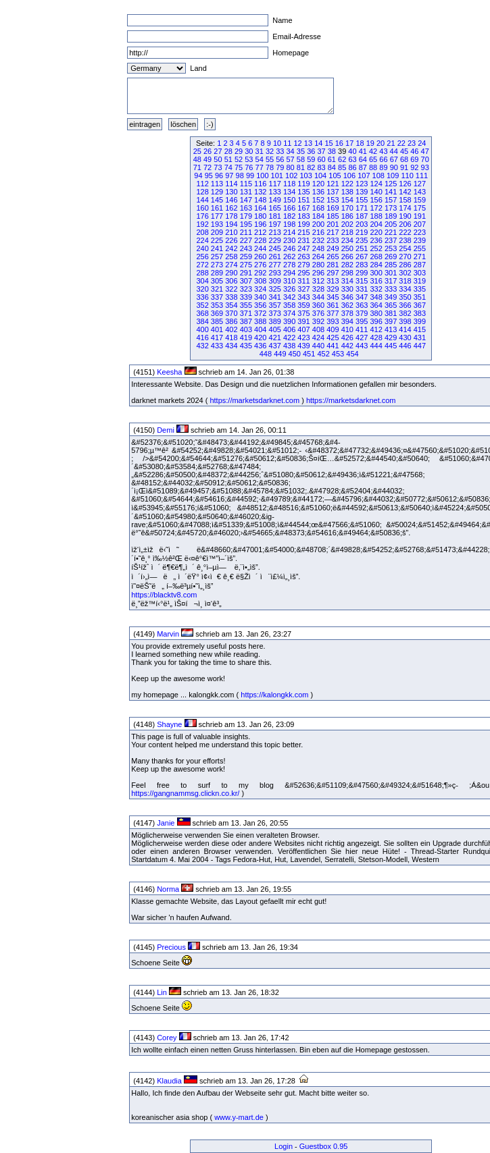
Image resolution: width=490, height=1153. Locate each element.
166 (289, 208)
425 (332, 337)
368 (202, 313)
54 (259, 159)
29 (239, 151)
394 (347, 321)
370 (231, 313)
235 (362, 240)
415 (420, 329)
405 (275, 329)
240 (202, 248)
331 (362, 289)
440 (318, 346)
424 (318, 337)
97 (229, 175)
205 (391, 224)
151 (303, 200)
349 (391, 297)
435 (246, 346)
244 (260, 248)
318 (405, 281)
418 (231, 337)
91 (404, 167)
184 (318, 216)
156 (376, 200)
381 (391, 313)
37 (321, 151)
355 (246, 305)
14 (318, 143)
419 (246, 337)
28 (228, 151)
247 (303, 248)
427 (362, 337)
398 (405, 321)
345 (332, 297)
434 (231, 346)
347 (362, 297)
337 (217, 297)
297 (332, 273)
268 (376, 256)
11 (287, 143)
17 (349, 143)
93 (425, 167)
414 (405, 329)
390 (289, 321)
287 (420, 265)
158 (405, 200)
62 (342, 159)
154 (347, 200)
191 (420, 216)
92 (414, 167)
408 (318, 329)
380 (376, 313)
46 (414, 151)
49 (207, 159)
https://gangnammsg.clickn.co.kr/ (185, 793)
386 (231, 321)
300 (376, 273)
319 (420, 281)
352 (202, 305)
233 (332, 240)
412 (376, 329)
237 (391, 240)
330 (347, 289)
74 (228, 167)
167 (303, 208)
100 (262, 175)
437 (275, 346)
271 (420, 256)
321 (217, 289)
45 (404, 151)
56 (280, 159)
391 (303, 321)
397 (391, 321)
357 (275, 305)
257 (217, 256)
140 (376, 192)
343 (303, 297)
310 (289, 281)
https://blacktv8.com (164, 595)
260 (260, 256)
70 (425, 159)
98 (240, 175)
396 (376, 321)
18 (360, 143)
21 (391, 143)
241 (217, 248)
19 (370, 143)
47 (425, 151)
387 (246, 321)
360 (318, 305)
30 (249, 151)
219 (362, 232)
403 (246, 329)
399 (420, 321)
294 (289, 273)
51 (228, 159)
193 (217, 224)
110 (407, 175)
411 (362, 329)
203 (362, 224)
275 (246, 265)
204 (376, 224)
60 (321, 159)
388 (260, 321)
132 (260, 192)
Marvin (168, 634)
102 (291, 175)
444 (376, 346)
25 (197, 151)
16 (339, 143)
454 (352, 354)
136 (318, 192)
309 (275, 281)
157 (391, 200)
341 (275, 297)
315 (362, 281)
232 (318, 240)
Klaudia (169, 1081)
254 (405, 248)
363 (362, 305)
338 (231, 297)
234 (347, 240)
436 (260, 346)
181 (275, 216)
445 (391, 346)
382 (405, 313)
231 (303, 240)
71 (197, 167)
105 (334, 175)
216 (318, 232)
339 (246, 297)
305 (217, 281)
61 (332, 159)
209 (217, 232)
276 (260, 265)
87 (363, 167)
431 (420, 337)
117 (275, 184)
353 (217, 305)
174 (405, 208)
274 (231, 265)
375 (303, 313)
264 (318, 256)
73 (218, 167)
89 (383, 167)
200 (318, 224)
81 (301, 167)
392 (318, 321)
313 (332, 281)
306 (231, 281)
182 (289, 216)
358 (289, 305)
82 (311, 167)
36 (311, 151)
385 (217, 321)
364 (376, 305)
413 (391, 329)
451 (309, 354)
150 (289, 200)
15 (328, 143)
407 (303, 329)
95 (209, 175)
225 (217, 240)
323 (246, 289)
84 (332, 167)
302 (405, 273)
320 (202, 289)
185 (332, 216)
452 (323, 354)
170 (347, 208)
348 (376, 297)
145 (217, 200)
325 (275, 289)
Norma (168, 889)
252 (376, 248)
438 (289, 346)
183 (303, 216)
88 (373, 167)
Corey (166, 1038)
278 (289, 265)
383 (420, 313)
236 (376, 240)
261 (275, 256)
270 (405, 256)
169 (332, 208)
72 (207, 167)
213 (275, 232)
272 (202, 265)
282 (347, 265)
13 (308, 143)
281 (332, 265)
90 (394, 167)
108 (378, 175)
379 (362, 313)
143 (420, 192)
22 (401, 143)
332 (376, 289)
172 (376, 208)
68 (404, 159)
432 (202, 346)
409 (332, 329)
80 (291, 167)
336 (202, 297)
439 (303, 346)
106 (349, 175)
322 (231, 289)
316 (376, 281)
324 (260, 289)
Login (283, 1146)
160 (202, 208)
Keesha (169, 372)
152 (318, 200)
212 (260, 232)
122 (347, 184)
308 (260, 281)
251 (362, 248)
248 (318, 248)
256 (202, 256)
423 (303, 337)
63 (352, 159)
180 (260, 216)
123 (362, 184)
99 (250, 175)
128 (202, 192)
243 (246, 248)
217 (332, 232)
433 (217, 346)
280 (318, 265)
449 (280, 354)
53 (249, 159)
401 (217, 329)
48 (197, 159)
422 (289, 337)
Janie (165, 823)
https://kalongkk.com (274, 695)
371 (246, 313)
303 (420, 273)
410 (347, 329)
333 (391, 289)
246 (289, 248)
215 (303, 232)
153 (332, 200)
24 (422, 143)
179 (246, 216)
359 (303, 305)
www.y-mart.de (239, 1117)
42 (373, 151)
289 (217, 273)
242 (231, 248)
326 (289, 289)
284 (376, 265)
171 (362, 208)
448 (266, 354)
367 (420, 305)
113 (217, 184)
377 (332, 313)
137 (332, 192)
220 (376, 232)
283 (362, 265)
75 (239, 167)
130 (231, 192)
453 (338, 354)
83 (321, 167)
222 (405, 232)
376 (318, 313)
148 (260, 200)
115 (246, 184)
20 (380, 143)
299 (362, 273)
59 (311, 159)
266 (347, 256)
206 (405, 224)
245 (275, 248)
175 (420, 208)
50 (218, 159)
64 (363, 159)
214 (289, 232)
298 (347, 273)
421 (275, 337)
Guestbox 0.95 (323, 1146)
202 (347, 224)
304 (202, 281)
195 (246, 224)
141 (391, 192)
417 (217, 337)
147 (246, 200)
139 (362, 192)
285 (391, 265)
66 (383, 159)
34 (291, 151)
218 (347, 232)
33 (280, 151)
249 (332, 248)
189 (391, 216)
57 (291, 159)
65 (373, 159)
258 (231, 256)
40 (352, 151)
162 (231, 208)
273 (217, 265)
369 (217, 313)
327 (303, 289)
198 (289, 224)
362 (347, 305)
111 (422, 175)
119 (303, 184)
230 (289, 240)
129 (217, 192)
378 (347, 313)
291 (246, 273)
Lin (162, 992)
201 (332, 224)
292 (260, 273)
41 (363, 151)
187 (362, 216)
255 (420, 248)
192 (202, 224)
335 (420, 289)
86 (352, 167)
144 (202, 200)
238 (405, 240)
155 (362, 200)
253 (391, 248)
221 (391, 232)
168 (318, 208)
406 (289, 329)
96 (219, 175)
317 (391, 281)
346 (347, 297)
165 (275, 208)
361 (332, 305)
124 (376, 184)
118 (289, 184)
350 (405, 297)
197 (275, 224)
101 (277, 175)
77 (259, 167)
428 (376, 337)
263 (303, 256)
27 (218, 151)
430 (405, 337)
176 (202, 216)
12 (298, 143)
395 (362, 321)
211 (246, 232)
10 (277, 143)
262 (289, 256)
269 (391, 256)
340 (260, 297)
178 (231, 216)
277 (275, 265)
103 (305, 175)
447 (420, 346)
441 (332, 346)
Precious (171, 947)
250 (347, 248)
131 (246, 192)
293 (275, 273)
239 (420, 240)
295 (303, 273)
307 (246, 281)
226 (231, 240)
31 (259, 151)
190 (405, 216)
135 (303, 192)
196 (260, 224)
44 (394, 151)
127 (420, 184)
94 (198, 175)
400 (202, 329)
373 (275, 313)
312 (318, 281)
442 (347, 346)
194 (231, 224)
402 (231, 329)
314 (347, 281)
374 (289, 313)
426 (347, 337)
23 (412, 143)
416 (202, 337)
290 (231, 273)
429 (391, 337)
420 (260, 337)
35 (301, 151)
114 (231, 184)
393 (332, 321)
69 (414, 159)
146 (231, 200)
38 (332, 151)
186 (347, 216)
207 (420, 224)
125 (391, 184)
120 (318, 184)
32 (270, 151)
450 (295, 354)
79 (280, 167)
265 (332, 256)
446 (405, 346)
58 (301, 159)
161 (217, 208)
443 (362, 346)
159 (420, 200)
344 (318, 297)
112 (202, 184)
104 (320, 175)
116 (260, 184)
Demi (165, 430)
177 (217, 216)
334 (405, 289)
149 (275, 200)
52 (239, 159)
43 (383, 151)
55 (270, 159)
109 (393, 175)
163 (246, 208)
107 (364, 175)
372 (260, 313)
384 (202, 321)
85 (342, 167)
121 (332, 184)
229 (275, 240)
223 (420, 232)
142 (405, 192)
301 (391, 273)
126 (405, 184)
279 (303, 265)
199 (303, 224)
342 (289, 297)
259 (246, 256)
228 (260, 240)
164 (260, 208)
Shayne (169, 724)
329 (332, 289)
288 (202, 273)
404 (260, 329)
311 (303, 281)
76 (249, 167)
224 (202, 240)
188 (376, 216)
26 (207, 151)
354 (231, 305)
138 (347, 192)
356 (260, 305)
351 (420, 297)
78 (270, 167)
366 (405, 305)
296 (318, 273)
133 (275, 192)
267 (362, 256)
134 (289, 192)
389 (275, 321)
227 (246, 240)
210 (231, 232)
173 (391, 208)
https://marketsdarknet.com (254, 400)
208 (202, 232)
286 (405, 265)
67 (394, 159)
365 (391, 305)
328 (318, 289)
